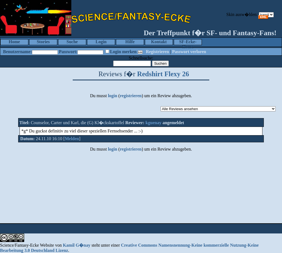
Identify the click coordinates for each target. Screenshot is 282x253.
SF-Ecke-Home (187, 42)
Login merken (123, 51)
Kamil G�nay (76, 245)
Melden (72, 138)
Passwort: (68, 51)
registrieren (131, 95)
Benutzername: (17, 51)
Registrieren (157, 51)
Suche (72, 41)
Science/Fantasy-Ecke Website (27, 245)
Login (101, 41)
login (112, 95)
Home (14, 41)
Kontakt (159, 41)
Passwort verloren (189, 51)
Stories (43, 41)
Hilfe (130, 41)
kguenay (153, 122)
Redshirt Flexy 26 (163, 74)
